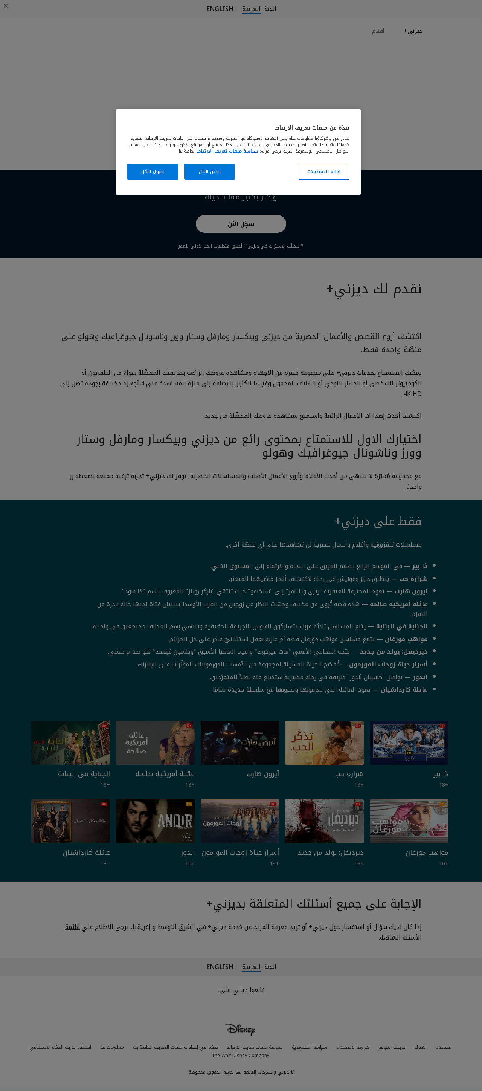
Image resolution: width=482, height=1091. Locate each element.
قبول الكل (152, 171)
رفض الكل (210, 171)
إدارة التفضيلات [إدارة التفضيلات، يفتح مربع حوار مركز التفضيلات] (324, 171)
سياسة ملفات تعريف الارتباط (227, 151)
